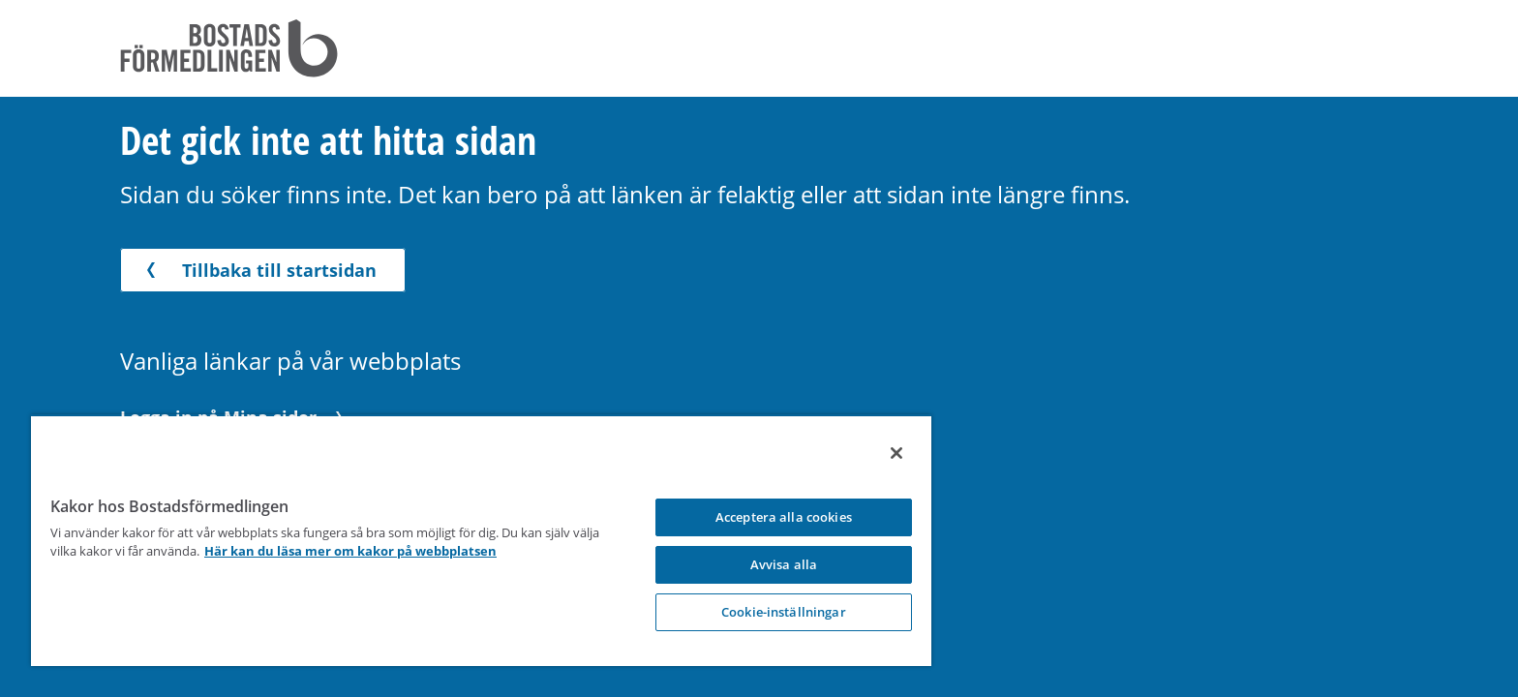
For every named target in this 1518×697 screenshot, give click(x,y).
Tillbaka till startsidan (258, 270)
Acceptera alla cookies (767, 517)
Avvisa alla (766, 564)
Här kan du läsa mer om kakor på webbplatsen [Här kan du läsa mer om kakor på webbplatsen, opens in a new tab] (379, 551)
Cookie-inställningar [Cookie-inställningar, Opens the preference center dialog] (767, 612)
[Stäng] (876, 453)
